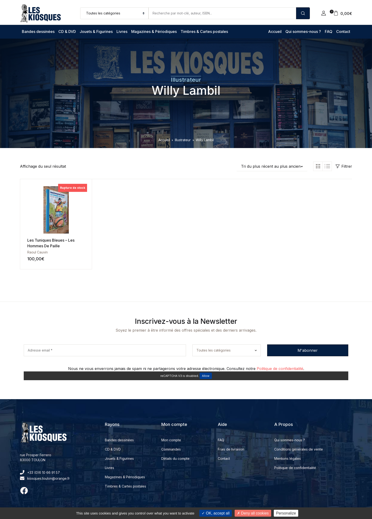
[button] (323, 13)
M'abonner (308, 350)
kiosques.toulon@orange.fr (45, 478)
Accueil (275, 31)
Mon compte (171, 440)
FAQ (328, 31)
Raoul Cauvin (37, 252)
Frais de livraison (231, 449)
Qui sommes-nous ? (303, 31)
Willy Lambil (186, 90)
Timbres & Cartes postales (204, 31)
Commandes (171, 449)
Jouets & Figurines (96, 31)
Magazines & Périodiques (154, 31)
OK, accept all (215, 513)
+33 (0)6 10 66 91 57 (40, 472)
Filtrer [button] (344, 166)
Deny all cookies (253, 513)
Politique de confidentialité (280, 368)
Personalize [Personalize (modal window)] (286, 513)
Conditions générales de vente (298, 449)
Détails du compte (175, 458)
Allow (205, 376)
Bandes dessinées (38, 31)
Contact (343, 31)
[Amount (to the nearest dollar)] (222, 13)
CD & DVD (67, 31)
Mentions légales (287, 458)
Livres (121, 31)
